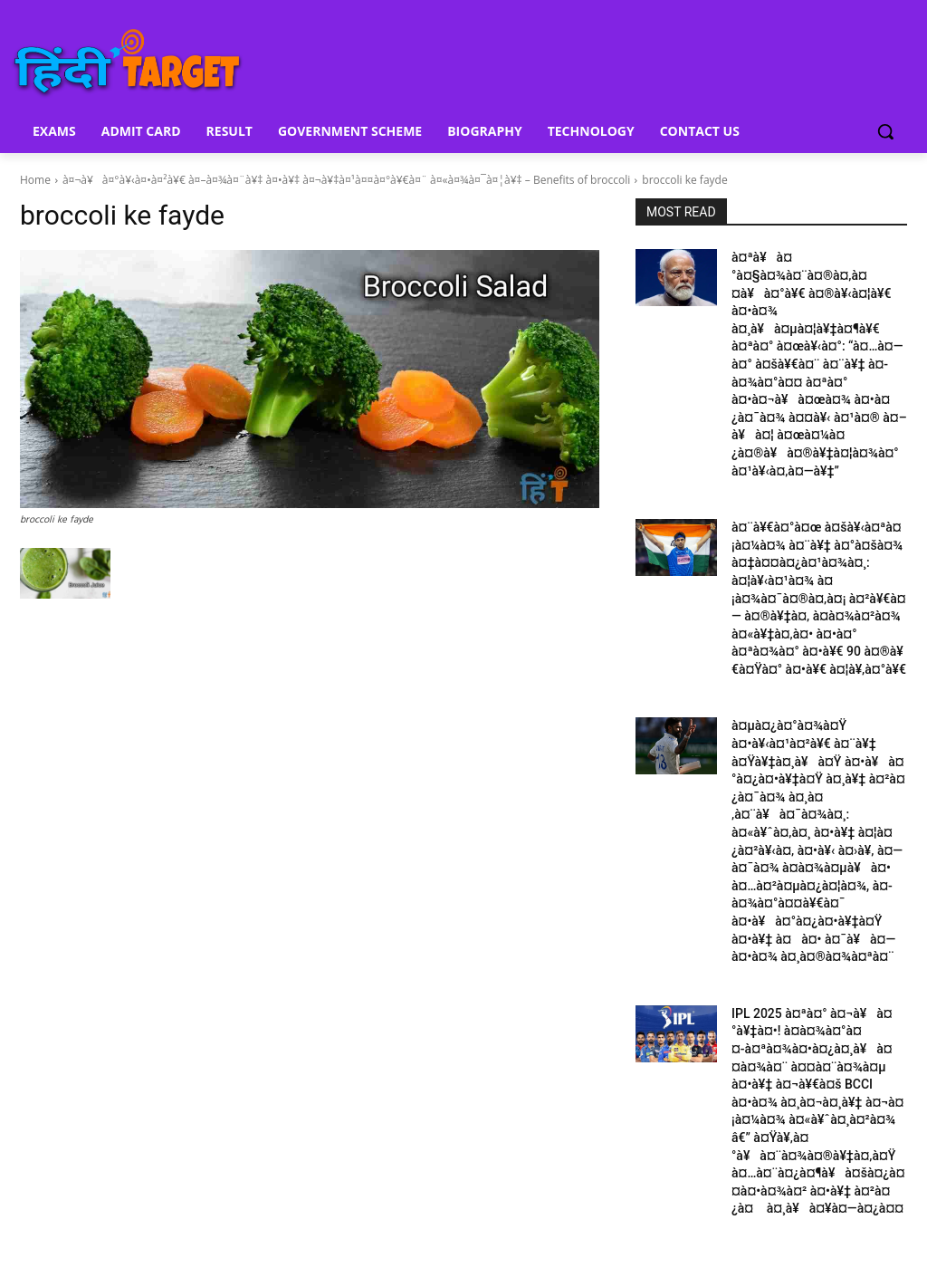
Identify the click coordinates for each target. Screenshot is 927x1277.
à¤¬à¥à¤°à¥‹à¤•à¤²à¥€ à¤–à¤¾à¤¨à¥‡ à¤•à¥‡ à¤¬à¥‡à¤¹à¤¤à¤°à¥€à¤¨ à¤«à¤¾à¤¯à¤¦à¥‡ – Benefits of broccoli (346, 179)
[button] (885, 131)
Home (35, 179)
